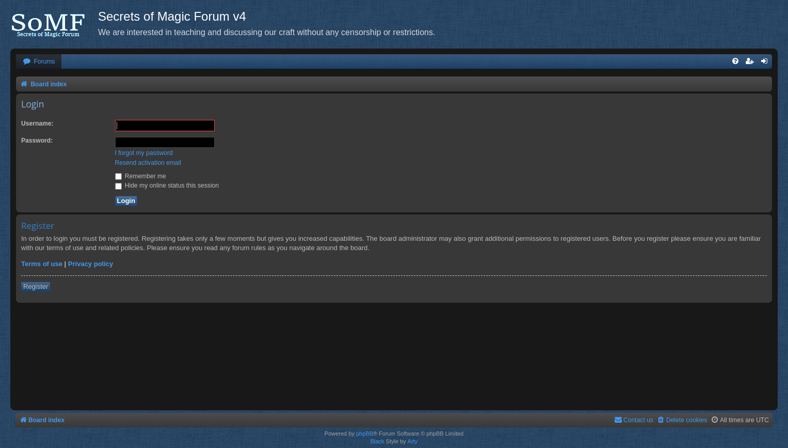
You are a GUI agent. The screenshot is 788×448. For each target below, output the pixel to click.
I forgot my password (144, 153)
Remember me (140, 176)
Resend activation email (148, 162)
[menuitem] (38, 62)
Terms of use (41, 264)
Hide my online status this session (167, 185)
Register (35, 286)
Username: (37, 123)
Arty (413, 441)
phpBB (364, 433)
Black (377, 441)
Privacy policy (90, 264)
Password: (37, 140)
